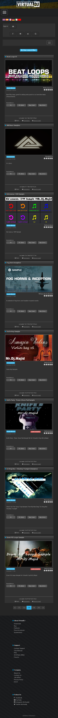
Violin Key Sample (13, 331)
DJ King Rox (49, 500)
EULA (16, 682)
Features (17, 628)
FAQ (15, 653)
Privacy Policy (18, 679)
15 (39, 608)
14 (34, 608)
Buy (15, 626)
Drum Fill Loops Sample (15, 537)
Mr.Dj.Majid (49, 225)
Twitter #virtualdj (20, 704)
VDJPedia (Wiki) (19, 655)
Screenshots (18, 632)
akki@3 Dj (50, 156)
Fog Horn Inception (14, 263)
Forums (16, 657)
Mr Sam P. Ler (49, 87)
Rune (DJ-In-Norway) (46, 293)
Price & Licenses (19, 630)
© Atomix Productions (29, 716)
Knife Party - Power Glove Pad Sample (21, 400)
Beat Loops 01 (12, 57)
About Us (17, 673)
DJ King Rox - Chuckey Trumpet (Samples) (22, 469)
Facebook (18, 698)
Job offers (17, 677)
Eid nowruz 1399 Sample (15, 194)
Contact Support (19, 648)
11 (19, 608)
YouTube (18, 700)
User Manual (18, 650)
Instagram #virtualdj (21, 702)
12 (24, 608)
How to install (37, 120)
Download (17, 624)
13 (29, 608)
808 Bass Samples (13, 125)
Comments (27, 120)
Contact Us (17, 675)
